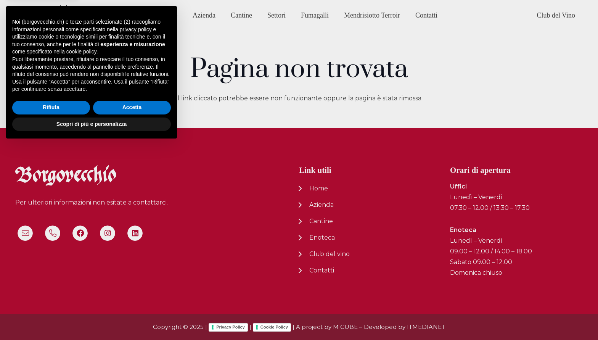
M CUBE (345, 326)
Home (318, 188)
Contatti (321, 270)
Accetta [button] (132, 303)
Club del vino (329, 254)
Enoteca (322, 237)
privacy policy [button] (136, 224)
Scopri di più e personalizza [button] (91, 319)
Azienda (321, 204)
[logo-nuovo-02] (43, 15)
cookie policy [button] (81, 247)
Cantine (321, 221)
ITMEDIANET (426, 326)
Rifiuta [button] (51, 303)
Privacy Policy (230, 327)
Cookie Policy (274, 327)
